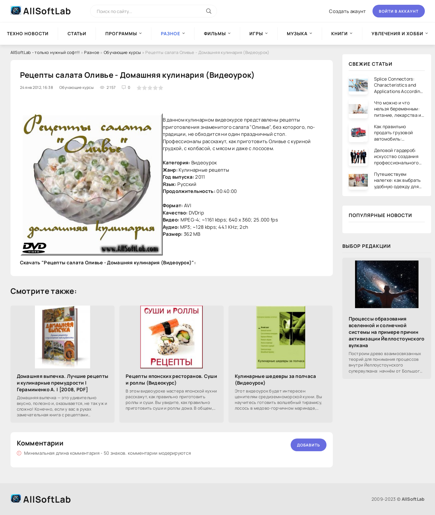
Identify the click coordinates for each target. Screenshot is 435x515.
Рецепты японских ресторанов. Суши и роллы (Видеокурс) (171, 379)
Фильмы (215, 33)
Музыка (297, 33)
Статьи (77, 33)
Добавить (308, 445)
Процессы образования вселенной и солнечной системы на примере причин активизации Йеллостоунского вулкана (387, 332)
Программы (121, 33)
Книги (339, 33)
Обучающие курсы (122, 52)
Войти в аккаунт (399, 11)
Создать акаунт (347, 11)
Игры (256, 33)
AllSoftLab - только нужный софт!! (45, 52)
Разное (91, 52)
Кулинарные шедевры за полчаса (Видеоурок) (275, 379)
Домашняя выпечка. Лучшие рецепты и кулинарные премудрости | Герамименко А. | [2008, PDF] (63, 383)
